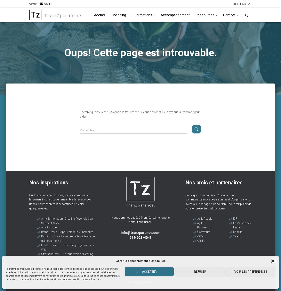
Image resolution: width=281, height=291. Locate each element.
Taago (237, 236)
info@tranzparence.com (140, 233)
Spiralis (237, 232)
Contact (33, 4)
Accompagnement (175, 15)
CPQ (200, 236)
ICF (235, 218)
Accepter (149, 271)
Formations (145, 15)
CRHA (201, 240)
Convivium (203, 232)
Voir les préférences (250, 271)
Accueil (100, 15)
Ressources (206, 15)
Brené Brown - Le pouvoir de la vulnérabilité (67, 232)
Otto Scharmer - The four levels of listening (67, 254)
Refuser (200, 271)
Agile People (204, 218)
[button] (273, 261)
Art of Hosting (49, 227)
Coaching (120, 15)
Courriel (48, 4)
